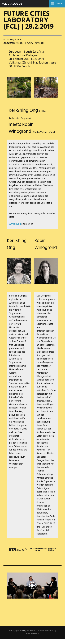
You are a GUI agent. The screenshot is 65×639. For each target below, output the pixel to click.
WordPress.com (32, 633)
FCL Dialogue (12, 3)
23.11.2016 (39, 43)
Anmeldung (15, 224)
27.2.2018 (18, 43)
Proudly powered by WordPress (22, 630)
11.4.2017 (29, 43)
